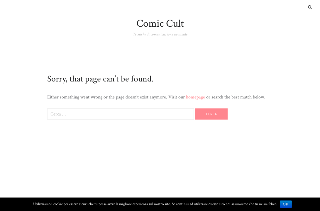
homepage (195, 97)
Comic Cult (160, 23)
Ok (286, 204)
